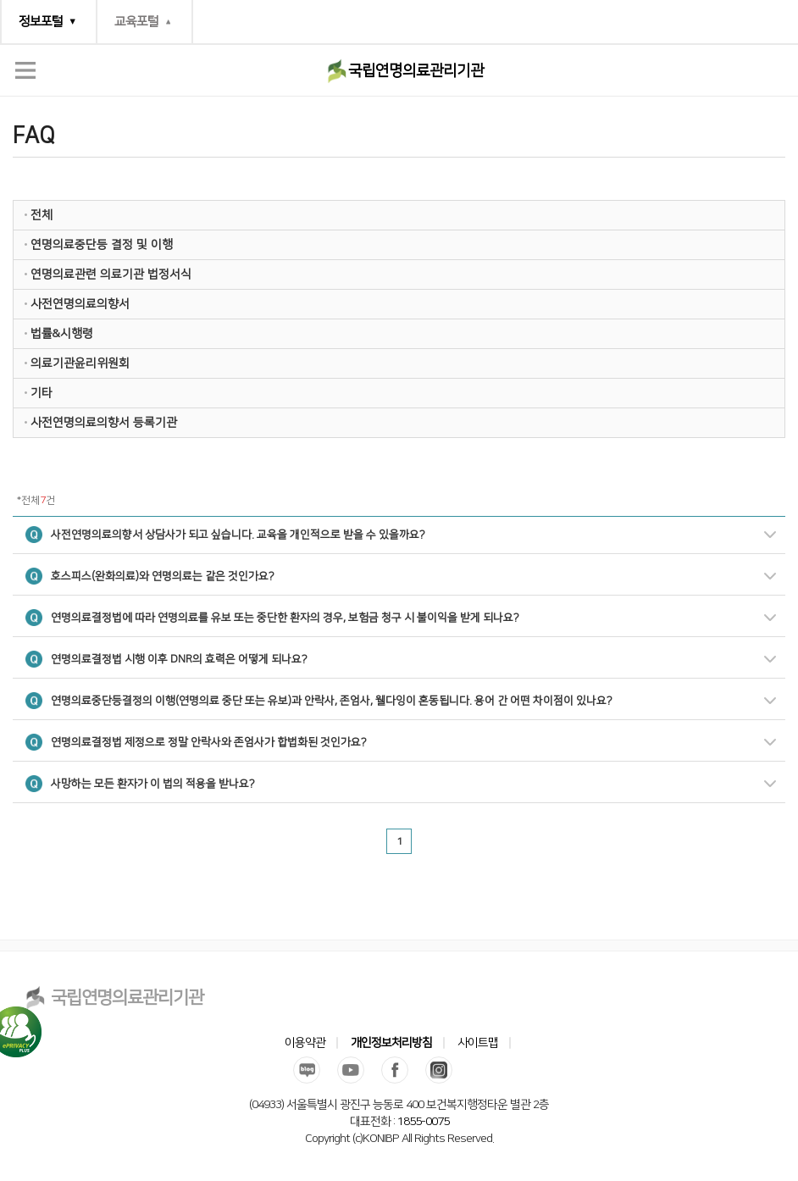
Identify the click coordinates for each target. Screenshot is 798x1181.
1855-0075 (423, 1121)
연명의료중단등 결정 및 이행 (101, 245)
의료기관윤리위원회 (80, 363)
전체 (41, 215)
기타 (41, 393)
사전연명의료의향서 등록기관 (103, 423)
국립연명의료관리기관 (416, 71)
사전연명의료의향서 (80, 304)
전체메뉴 (25, 70)
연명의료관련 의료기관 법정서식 (110, 274)
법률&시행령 (61, 334)
